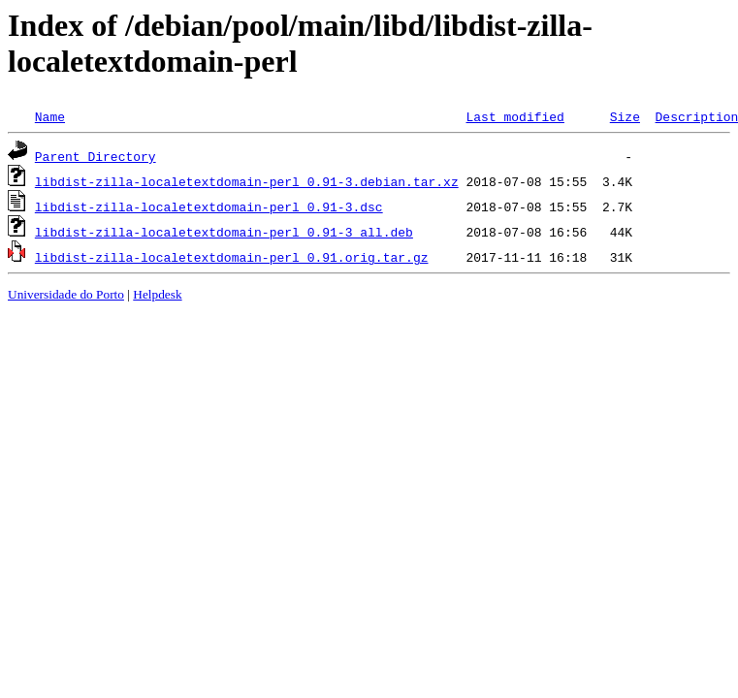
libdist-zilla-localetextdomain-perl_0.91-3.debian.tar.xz (247, 181)
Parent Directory (95, 156)
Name (50, 116)
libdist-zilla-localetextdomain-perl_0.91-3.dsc (209, 206)
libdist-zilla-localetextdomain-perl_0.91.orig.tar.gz (232, 257)
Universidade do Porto (66, 294)
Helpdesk (157, 294)
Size (625, 116)
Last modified (514, 116)
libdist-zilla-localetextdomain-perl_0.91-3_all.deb (224, 231)
